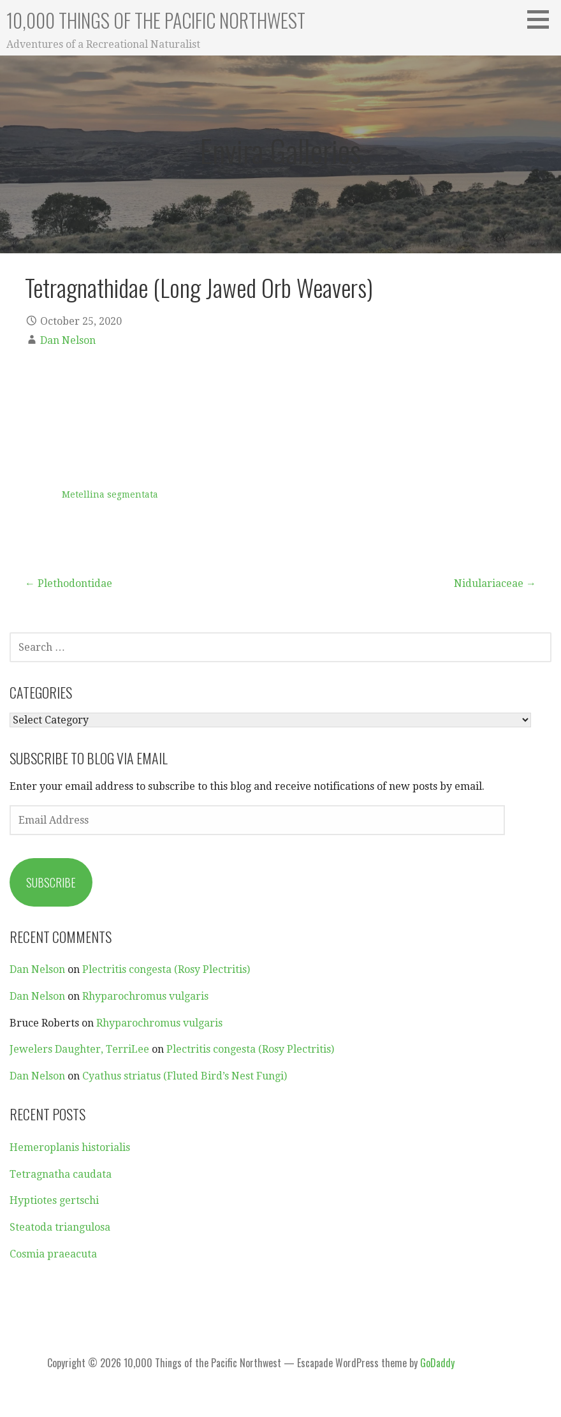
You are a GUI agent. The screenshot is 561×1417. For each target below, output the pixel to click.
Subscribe (51, 882)
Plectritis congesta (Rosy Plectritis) (166, 969)
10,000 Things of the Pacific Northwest (155, 20)
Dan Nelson (68, 340)
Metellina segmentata (110, 494)
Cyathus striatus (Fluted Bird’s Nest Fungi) (184, 1076)
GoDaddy (437, 1362)
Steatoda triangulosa (60, 1227)
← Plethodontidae (68, 583)
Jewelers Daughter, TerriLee (79, 1049)
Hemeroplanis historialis (70, 1147)
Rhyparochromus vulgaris (145, 996)
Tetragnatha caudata (61, 1174)
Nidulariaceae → (495, 583)
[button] (542, 19)
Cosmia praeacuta (53, 1254)
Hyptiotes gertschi (54, 1200)
